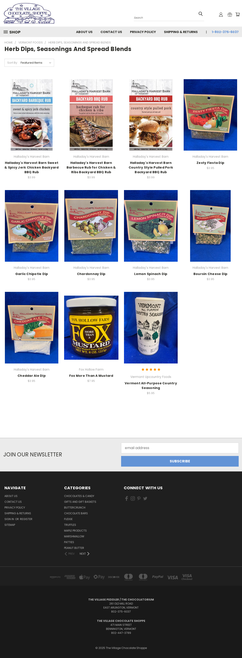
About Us (84, 32)
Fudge (68, 519)
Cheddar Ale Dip (32, 375)
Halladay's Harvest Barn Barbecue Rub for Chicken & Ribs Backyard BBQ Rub (91, 167)
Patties (69, 542)
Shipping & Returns (181, 32)
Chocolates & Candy (79, 496)
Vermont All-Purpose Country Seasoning (151, 385)
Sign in (9, 519)
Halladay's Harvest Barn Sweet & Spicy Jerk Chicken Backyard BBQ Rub (31, 167)
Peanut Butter (74, 548)
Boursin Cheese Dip (210, 274)
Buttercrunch (74, 507)
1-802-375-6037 (225, 32)
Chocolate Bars (76, 513)
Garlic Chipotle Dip (31, 274)
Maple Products (75, 530)
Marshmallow (74, 536)
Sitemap (9, 525)
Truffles (70, 525)
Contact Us (111, 32)
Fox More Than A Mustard (91, 375)
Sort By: (12, 63)
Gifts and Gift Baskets (80, 502)
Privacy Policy (143, 32)
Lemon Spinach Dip (150, 274)
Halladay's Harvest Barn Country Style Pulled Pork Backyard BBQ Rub (151, 167)
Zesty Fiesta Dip (210, 163)
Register (26, 519)
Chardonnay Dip (91, 274)
